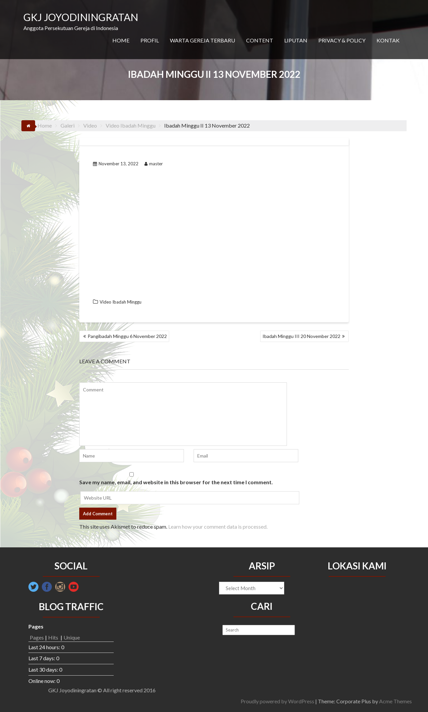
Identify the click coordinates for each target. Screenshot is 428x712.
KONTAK (388, 40)
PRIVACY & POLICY (341, 40)
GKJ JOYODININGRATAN (80, 17)
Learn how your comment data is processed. (218, 526)
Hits (53, 637)
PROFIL (149, 40)
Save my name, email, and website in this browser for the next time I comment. (176, 482)
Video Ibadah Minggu (120, 302)
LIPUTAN (295, 40)
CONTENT (259, 40)
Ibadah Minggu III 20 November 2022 (301, 336)
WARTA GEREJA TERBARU (202, 40)
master (153, 163)
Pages (37, 637)
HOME (120, 40)
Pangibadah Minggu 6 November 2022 (127, 336)
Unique (72, 637)
